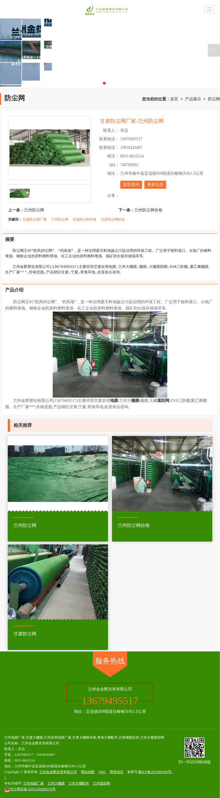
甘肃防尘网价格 (84, 219)
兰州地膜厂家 (33, 783)
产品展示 (193, 99)
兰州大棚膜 (56, 783)
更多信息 (155, 184)
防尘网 (214, 99)
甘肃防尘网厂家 (35, 219)
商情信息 (116, 772)
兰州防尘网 (34, 210)
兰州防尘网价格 (148, 210)
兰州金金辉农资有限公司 (58, 772)
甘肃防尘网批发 (113, 219)
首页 (174, 99)
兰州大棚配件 (78, 783)
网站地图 (88, 772)
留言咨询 (131, 184)
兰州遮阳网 (101, 783)
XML (102, 772)
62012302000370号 (30, 789)
